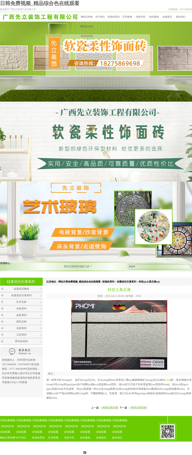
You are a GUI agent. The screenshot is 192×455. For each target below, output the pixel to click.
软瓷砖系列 (114, 17)
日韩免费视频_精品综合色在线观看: (8, 435)
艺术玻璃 (127, 17)
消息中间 (140, 17)
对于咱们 (100, 17)
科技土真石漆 (110, 407)
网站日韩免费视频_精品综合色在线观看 (86, 31)
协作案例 (154, 17)
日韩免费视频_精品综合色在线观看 (39, 3)
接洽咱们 (181, 17)
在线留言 (167, 17)
